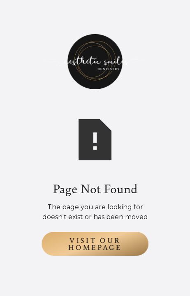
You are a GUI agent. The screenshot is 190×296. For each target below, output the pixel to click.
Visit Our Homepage (95, 243)
